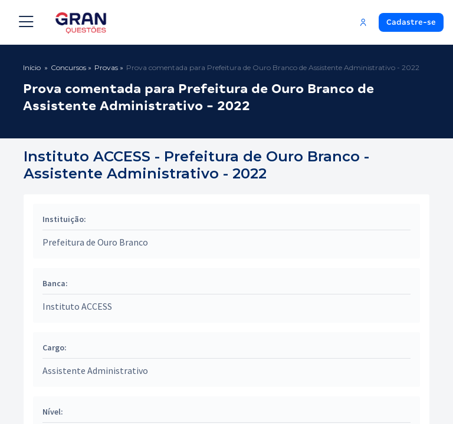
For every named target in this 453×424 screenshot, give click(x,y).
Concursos (68, 67)
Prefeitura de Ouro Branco (95, 242)
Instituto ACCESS (77, 306)
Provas (106, 67)
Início (32, 67)
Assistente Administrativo (95, 370)
